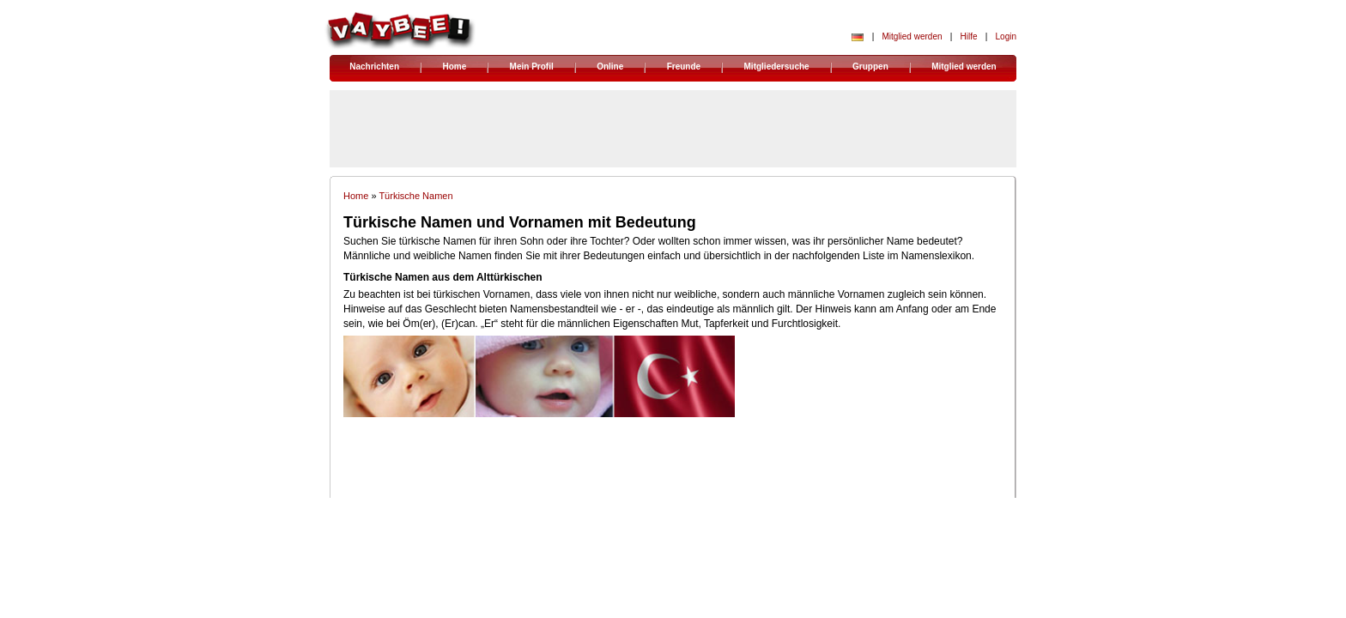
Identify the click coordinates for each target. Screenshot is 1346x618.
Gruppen (870, 66)
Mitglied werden (912, 36)
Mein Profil (532, 66)
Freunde (683, 66)
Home (454, 66)
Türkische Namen (415, 196)
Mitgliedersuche (776, 66)
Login (1006, 36)
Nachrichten (374, 66)
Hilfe (969, 36)
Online (610, 66)
